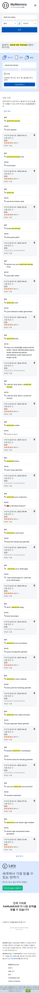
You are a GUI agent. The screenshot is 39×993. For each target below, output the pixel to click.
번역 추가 (7, 111)
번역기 (10, 968)
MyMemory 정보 (13, 964)
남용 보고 (11, 971)
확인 (28, 991)
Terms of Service (14, 981)
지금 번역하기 (19, 84)
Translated (14, 958)
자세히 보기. (18, 991)
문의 (9, 974)
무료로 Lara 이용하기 (13, 888)
